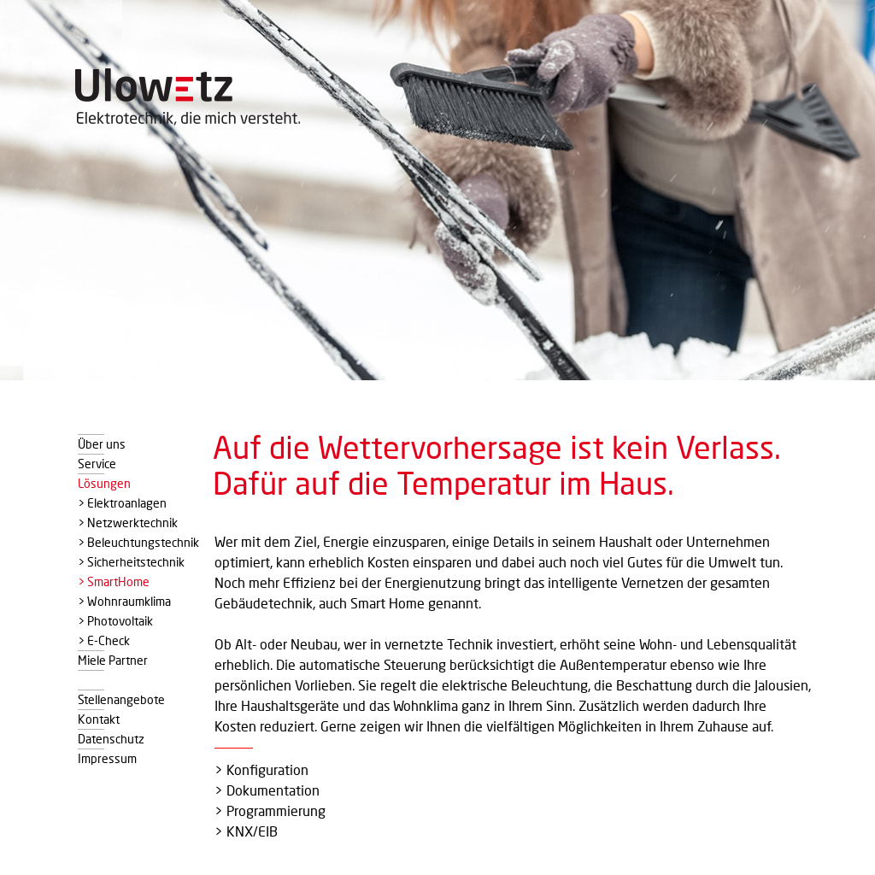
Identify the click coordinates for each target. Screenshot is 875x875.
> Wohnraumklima (124, 599)
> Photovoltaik (115, 619)
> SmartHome (114, 580)
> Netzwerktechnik (128, 521)
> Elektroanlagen (122, 501)
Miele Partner (113, 658)
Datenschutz (111, 737)
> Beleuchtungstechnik (138, 540)
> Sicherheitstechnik (131, 560)
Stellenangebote (121, 698)
